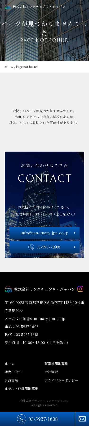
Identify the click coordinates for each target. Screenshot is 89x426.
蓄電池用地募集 (56, 363)
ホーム (10, 363)
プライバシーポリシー (61, 380)
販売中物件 (13, 371)
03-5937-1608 (43, 418)
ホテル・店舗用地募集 (21, 388)
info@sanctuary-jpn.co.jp (44, 233)
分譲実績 (11, 380)
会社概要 (51, 371)
